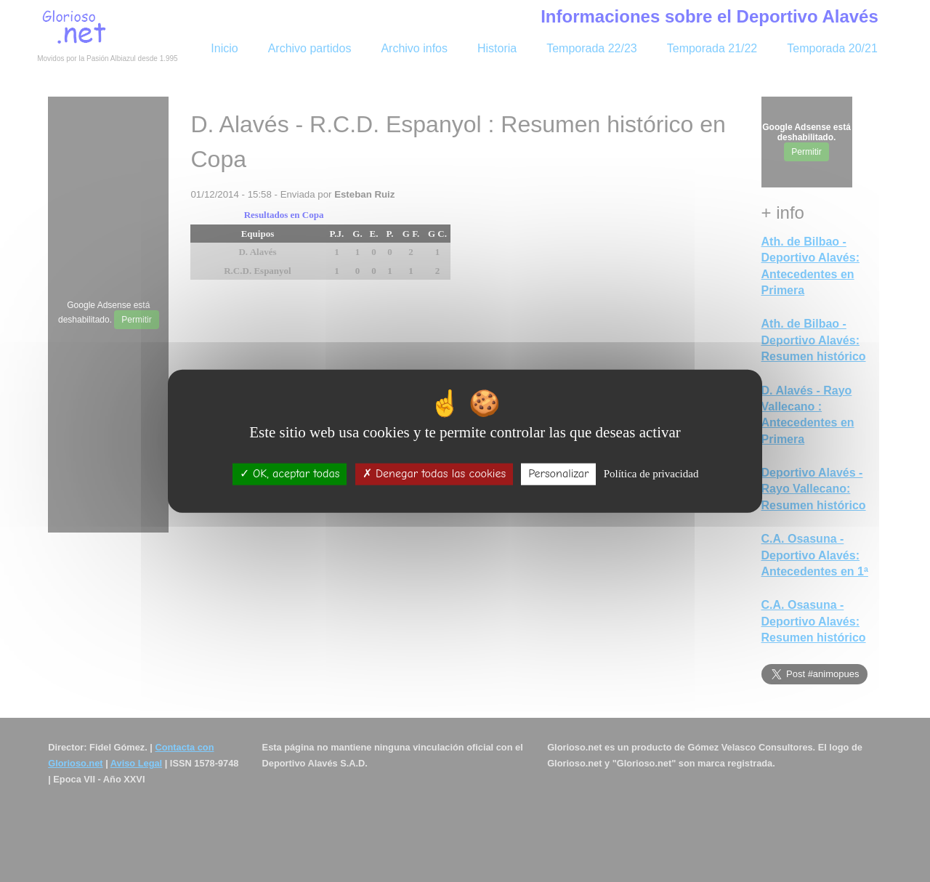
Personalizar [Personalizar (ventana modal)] (558, 473)
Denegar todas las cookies (434, 473)
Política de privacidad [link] (651, 474)
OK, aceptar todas (290, 473)
